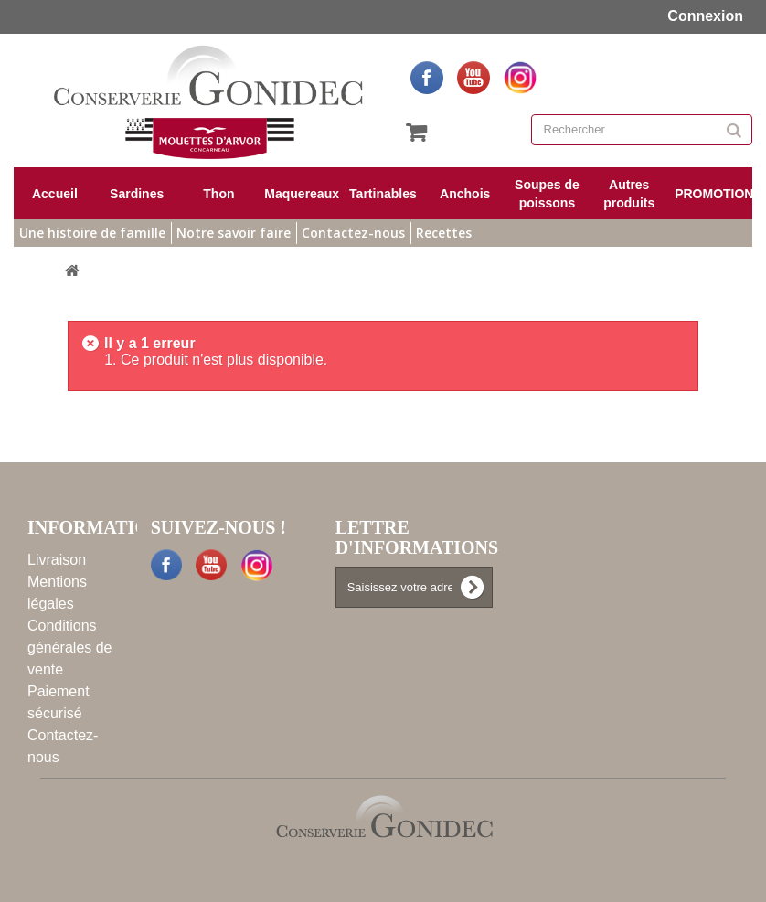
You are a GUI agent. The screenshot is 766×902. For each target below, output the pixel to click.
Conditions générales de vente (69, 647)
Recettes (444, 232)
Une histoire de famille (92, 232)
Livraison (56, 560)
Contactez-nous (353, 232)
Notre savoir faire (233, 232)
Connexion (703, 16)
